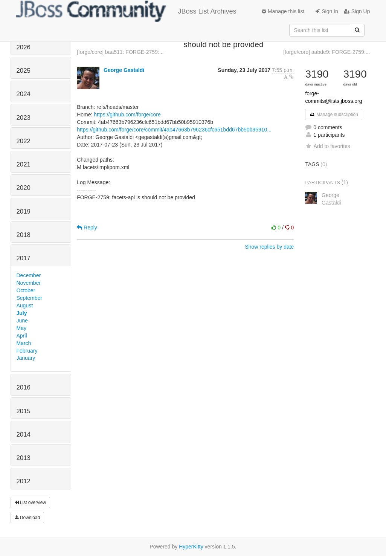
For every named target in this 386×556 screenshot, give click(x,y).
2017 (24, 258)
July (22, 313)
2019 (24, 211)
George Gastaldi (124, 70)
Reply (87, 228)
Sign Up (357, 11)
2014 (24, 434)
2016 (24, 387)
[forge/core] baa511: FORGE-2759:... (120, 52)
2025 (24, 70)
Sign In (327, 11)
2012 (24, 481)
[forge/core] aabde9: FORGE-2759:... (326, 52)
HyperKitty (191, 547)
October (26, 290)
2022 (24, 141)
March (24, 343)
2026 (24, 47)
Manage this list (283, 11)
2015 (24, 411)
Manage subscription (333, 114)
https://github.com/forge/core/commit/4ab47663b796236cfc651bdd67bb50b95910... (174, 130)
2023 (24, 117)
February (27, 351)
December (29, 275)
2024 (24, 94)
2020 (24, 187)
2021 (24, 164)
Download (27, 517)
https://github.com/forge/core (127, 115)
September (29, 298)
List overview (30, 502)
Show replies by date (269, 247)
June (22, 321)
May (21, 328)
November (29, 283)
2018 (24, 234)
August (25, 305)
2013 (24, 457)
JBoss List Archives (126, 11)
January (26, 358)
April (22, 336)
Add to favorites (327, 146)
